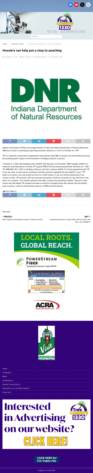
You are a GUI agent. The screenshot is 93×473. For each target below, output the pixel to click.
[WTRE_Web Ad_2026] (46, 268)
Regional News (41, 57)
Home (4, 369)
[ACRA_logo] (46, 308)
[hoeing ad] (46, 292)
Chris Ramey (26, 57)
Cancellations (7, 380)
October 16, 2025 (11, 57)
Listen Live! (6, 392)
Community (6, 373)
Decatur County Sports (11, 384)
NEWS (4, 376)
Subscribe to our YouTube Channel (15, 388)
